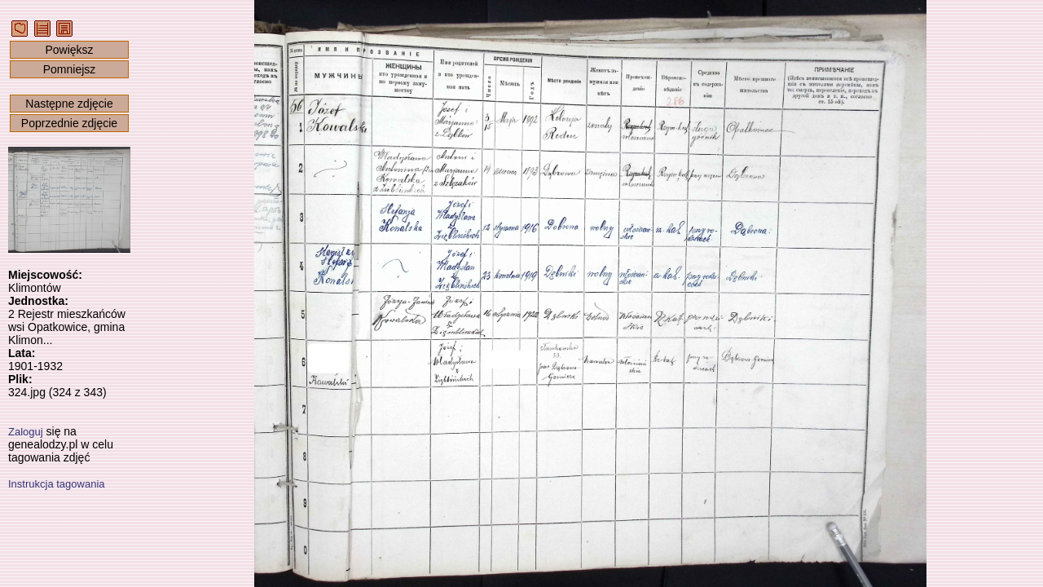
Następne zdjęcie (68, 103)
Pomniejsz (69, 69)
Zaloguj (25, 432)
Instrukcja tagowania (56, 484)
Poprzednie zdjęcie (69, 123)
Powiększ (69, 49)
